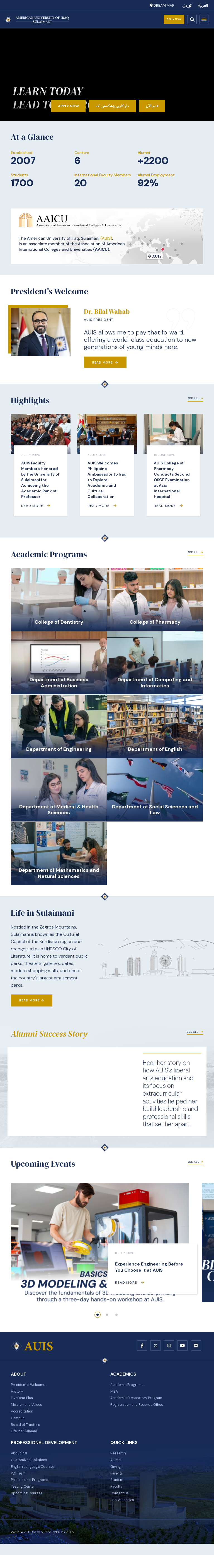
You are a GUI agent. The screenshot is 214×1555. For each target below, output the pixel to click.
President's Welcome (30, 1386)
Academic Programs (128, 1386)
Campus (18, 1422)
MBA (114, 1393)
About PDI (20, 1459)
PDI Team (19, 1481)
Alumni (116, 1466)
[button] (97, 1315)
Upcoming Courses (28, 1503)
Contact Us (120, 1503)
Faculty (117, 1496)
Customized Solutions (31, 1466)
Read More (105, 362)
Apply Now (174, 19)
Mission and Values (28, 1408)
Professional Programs (31, 1488)
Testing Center (24, 1496)
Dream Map (162, 5)
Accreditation (23, 1415)
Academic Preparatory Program (139, 1400)
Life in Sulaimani (25, 1437)
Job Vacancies (123, 1510)
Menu (204, 19)
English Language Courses (34, 1474)
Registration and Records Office (139, 1408)
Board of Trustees (27, 1429)
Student (117, 1488)
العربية (203, 5)
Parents (117, 1481)
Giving (115, 1474)
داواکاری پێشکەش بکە (113, 105)
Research (118, 1459)
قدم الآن (158, 105)
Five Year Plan (23, 1400)
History (17, 1393)
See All (195, 398)
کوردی (187, 5)
